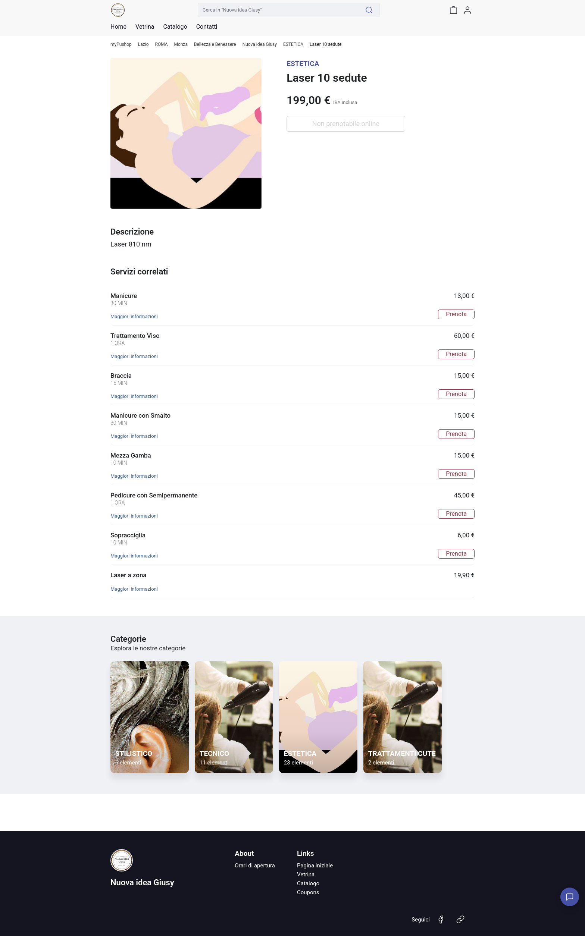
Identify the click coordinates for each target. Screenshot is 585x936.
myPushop (121, 44)
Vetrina (306, 874)
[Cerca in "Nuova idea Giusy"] (278, 10)
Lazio (143, 44)
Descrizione (132, 231)
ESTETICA (293, 44)
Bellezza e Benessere (215, 44)
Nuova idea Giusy (260, 44)
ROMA (161, 44)
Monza (181, 44)
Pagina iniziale (315, 865)
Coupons (308, 892)
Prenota (456, 314)
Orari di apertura (255, 865)
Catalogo (175, 27)
